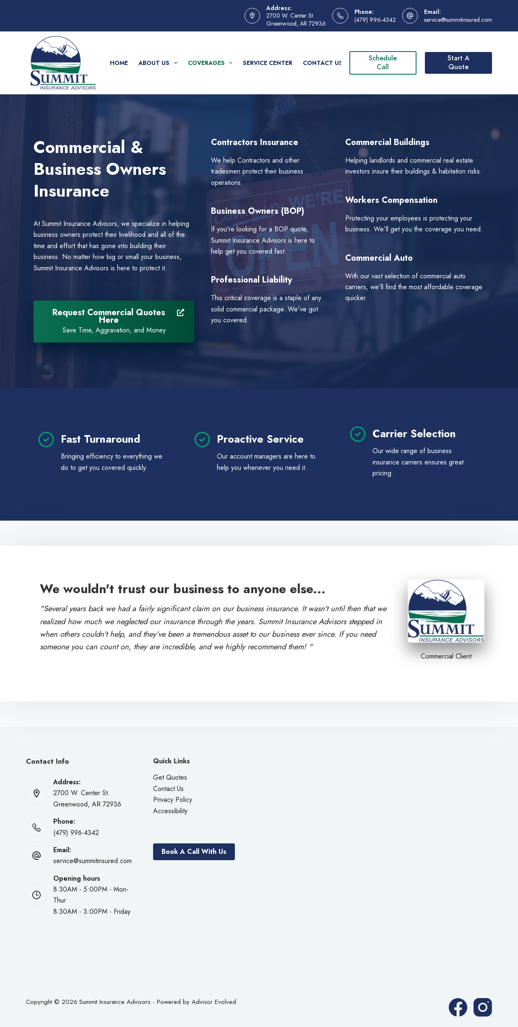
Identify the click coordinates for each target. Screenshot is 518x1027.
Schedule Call (383, 62)
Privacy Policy (172, 799)
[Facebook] (458, 1007)
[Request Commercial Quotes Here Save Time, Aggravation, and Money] (114, 321)
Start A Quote (458, 62)
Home (119, 63)
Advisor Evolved (214, 1001)
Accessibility (170, 811)
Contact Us (323, 63)
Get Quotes (170, 777)
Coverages (212, 63)
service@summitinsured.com (458, 20)
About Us (159, 63)
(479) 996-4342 (375, 20)
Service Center (267, 63)
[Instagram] (483, 1007)
